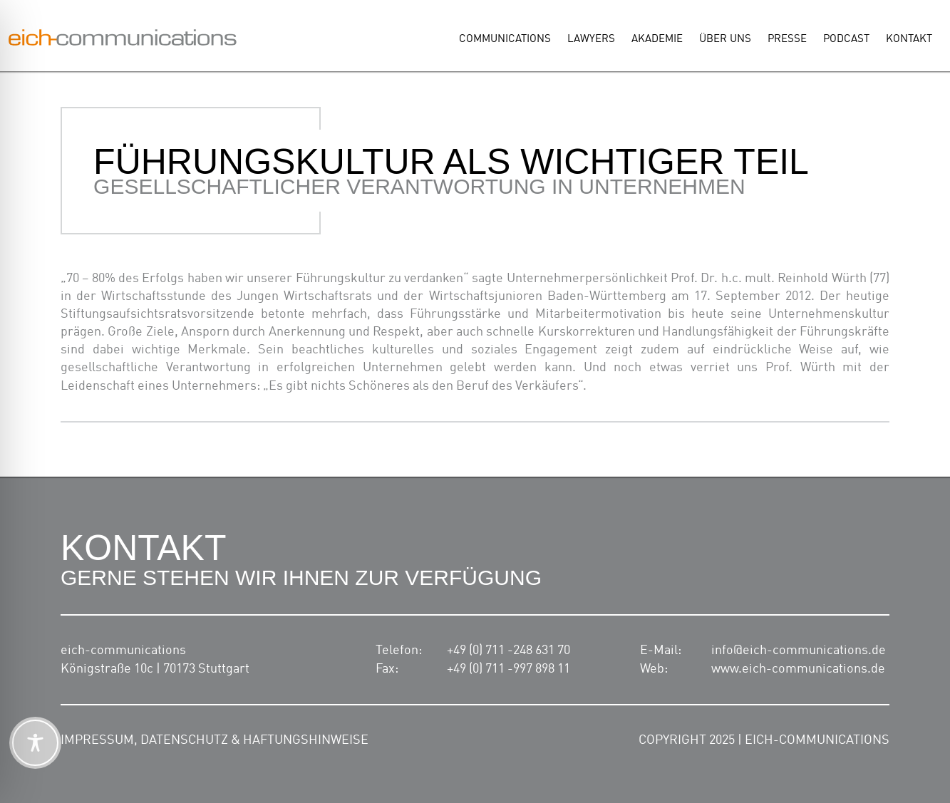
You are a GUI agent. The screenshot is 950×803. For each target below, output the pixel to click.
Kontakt (909, 39)
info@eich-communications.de (798, 650)
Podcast (846, 39)
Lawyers (591, 39)
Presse (787, 39)
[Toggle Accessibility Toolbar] (35, 742)
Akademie (657, 39)
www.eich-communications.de (798, 669)
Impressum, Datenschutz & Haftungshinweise (214, 740)
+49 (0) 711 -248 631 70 (508, 650)
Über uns (725, 39)
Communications (505, 39)
